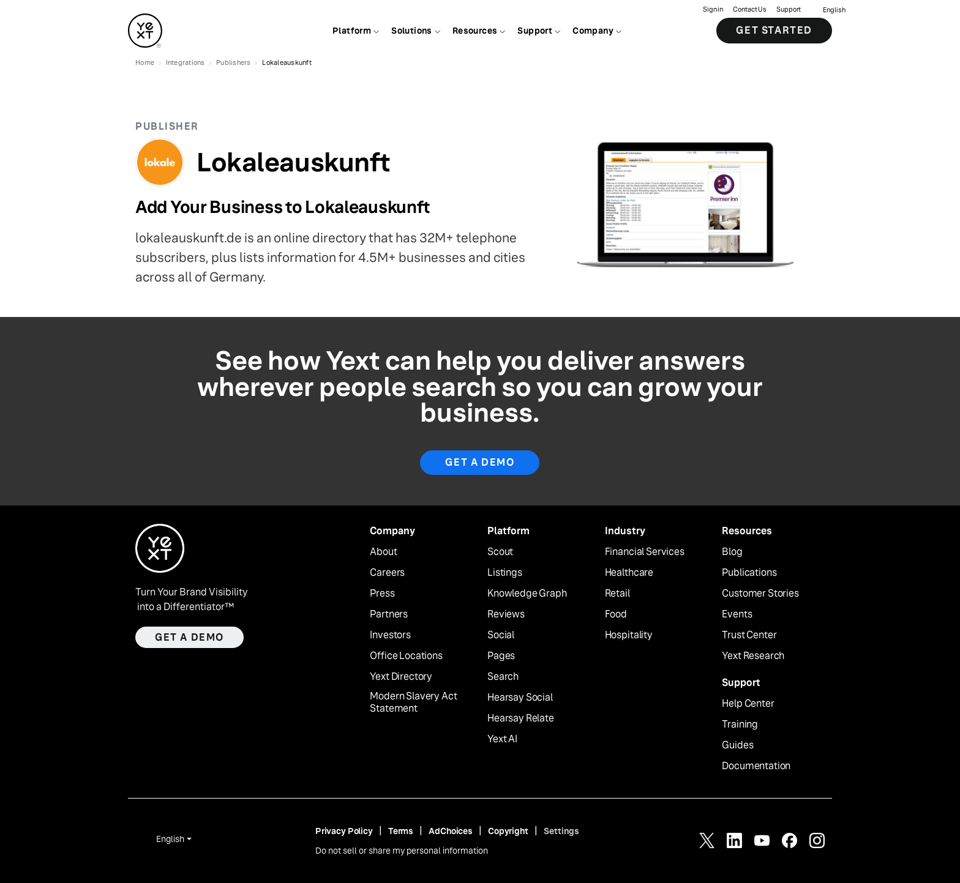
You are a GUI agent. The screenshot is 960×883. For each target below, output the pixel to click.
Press (382, 593)
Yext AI (502, 739)
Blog (732, 552)
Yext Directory (401, 677)
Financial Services (644, 552)
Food (616, 614)
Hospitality (629, 635)
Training (740, 724)
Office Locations (406, 656)
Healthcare (629, 573)
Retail (617, 593)
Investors (390, 635)
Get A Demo (479, 462)
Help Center (748, 704)
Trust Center (749, 635)
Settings (561, 830)
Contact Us (750, 9)
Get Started (774, 30)
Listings (504, 573)
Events (737, 614)
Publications (749, 573)
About (383, 552)
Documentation (756, 766)
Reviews (506, 614)
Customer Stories (760, 593)
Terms (400, 830)
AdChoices (451, 830)
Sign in (713, 9)
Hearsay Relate (520, 718)
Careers (387, 573)
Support (788, 9)
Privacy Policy (344, 830)
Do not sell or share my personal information (401, 850)
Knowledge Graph (527, 593)
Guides (737, 745)
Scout (500, 552)
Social (500, 635)
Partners (389, 614)
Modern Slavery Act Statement (413, 702)
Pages (501, 656)
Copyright (508, 830)
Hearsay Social (520, 697)
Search (503, 677)
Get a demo (189, 637)
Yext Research (753, 656)
